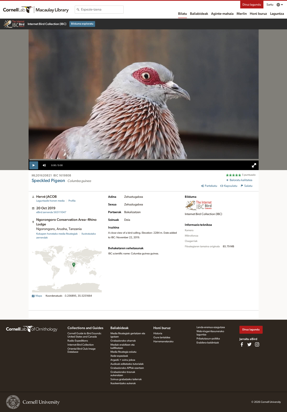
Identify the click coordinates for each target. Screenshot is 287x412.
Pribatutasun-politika (208, 338)
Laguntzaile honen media (50, 200)
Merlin (242, 14)
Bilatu (182, 14)
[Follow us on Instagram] (257, 344)
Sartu (269, 4)
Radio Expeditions (77, 340)
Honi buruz (258, 14)
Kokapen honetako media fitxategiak (57, 233)
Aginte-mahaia (222, 14)
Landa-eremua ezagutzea (211, 327)
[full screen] (254, 165)
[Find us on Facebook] (241, 344)
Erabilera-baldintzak (208, 342)
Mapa (37, 296)
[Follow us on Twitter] (249, 344)
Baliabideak (199, 14)
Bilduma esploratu (82, 23)
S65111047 (51, 212)
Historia (157, 333)
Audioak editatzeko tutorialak (127, 364)
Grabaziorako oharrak (123, 340)
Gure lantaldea (161, 337)
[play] (33, 165)
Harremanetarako (163, 341)
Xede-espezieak (119, 356)
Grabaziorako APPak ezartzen (127, 368)
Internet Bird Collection (80, 344)
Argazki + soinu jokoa (122, 360)
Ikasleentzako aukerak (123, 383)
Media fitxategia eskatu (123, 352)
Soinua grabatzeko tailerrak (126, 379)
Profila (72, 200)
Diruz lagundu (252, 4)
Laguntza (277, 14)
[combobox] (102, 9)
